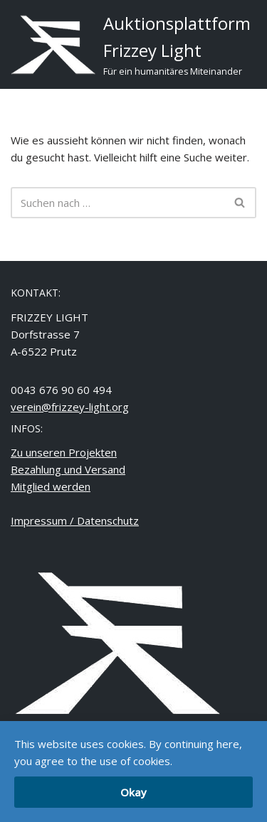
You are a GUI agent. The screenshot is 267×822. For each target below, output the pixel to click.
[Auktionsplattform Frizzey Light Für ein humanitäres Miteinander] (131, 44)
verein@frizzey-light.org (70, 407)
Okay (133, 792)
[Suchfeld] (117, 202)
